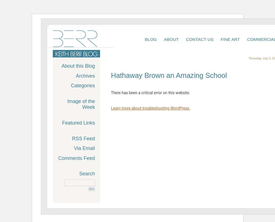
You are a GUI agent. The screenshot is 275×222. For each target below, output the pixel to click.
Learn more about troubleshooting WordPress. (150, 108)
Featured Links (78, 123)
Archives (85, 76)
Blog (151, 39)
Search (87, 173)
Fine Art (230, 39)
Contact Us (200, 39)
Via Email (84, 148)
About (171, 39)
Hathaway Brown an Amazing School (169, 75)
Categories (83, 85)
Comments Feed (76, 158)
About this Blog (78, 66)
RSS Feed (83, 138)
